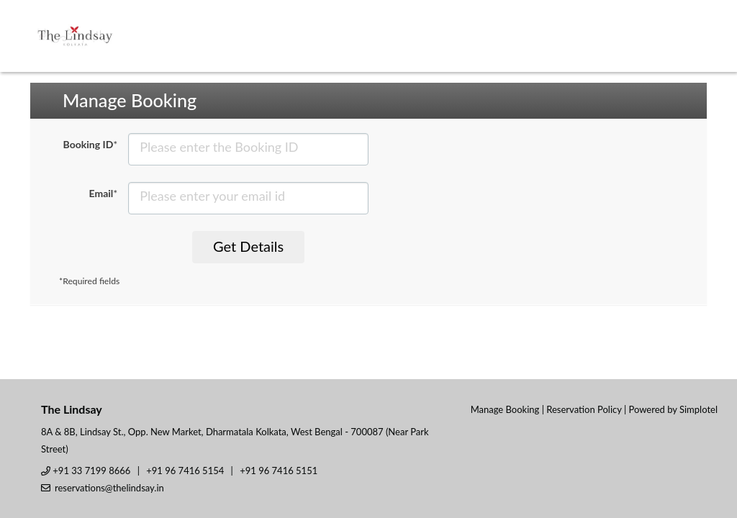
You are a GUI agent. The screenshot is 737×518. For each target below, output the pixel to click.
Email (103, 193)
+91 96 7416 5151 (278, 470)
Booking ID (90, 144)
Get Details (248, 246)
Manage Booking (505, 409)
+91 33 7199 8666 (91, 470)
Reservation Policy (583, 409)
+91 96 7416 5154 (185, 470)
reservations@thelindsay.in (109, 488)
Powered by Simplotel (673, 409)
